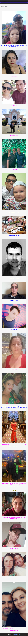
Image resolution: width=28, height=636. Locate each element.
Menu (4, 1)
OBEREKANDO (17, 634)
